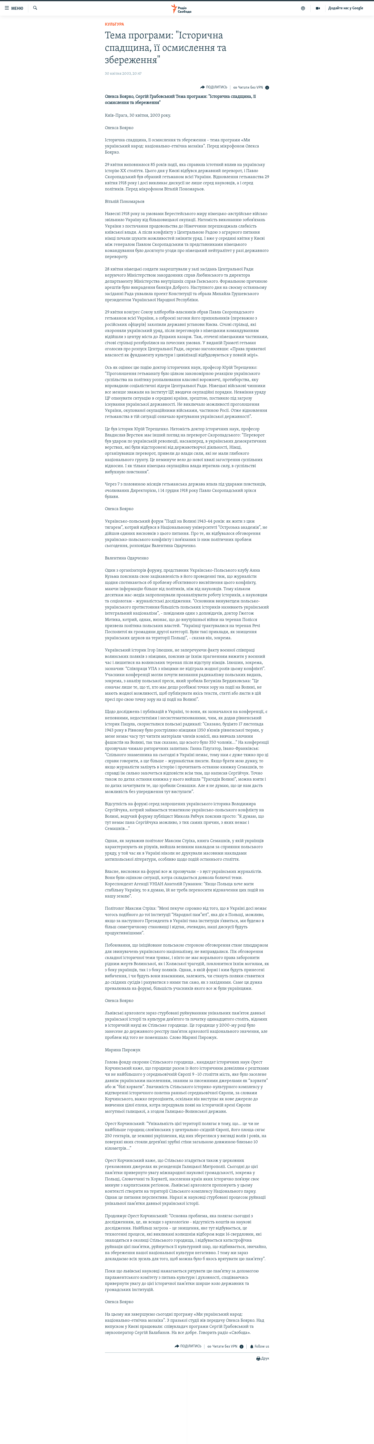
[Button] (213, 87)
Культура (114, 24)
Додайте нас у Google (345, 8)
